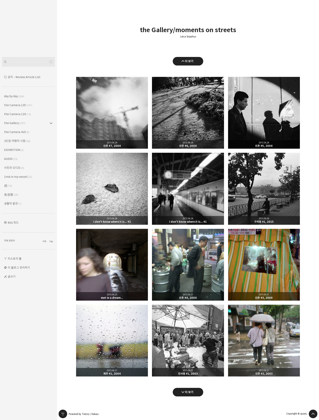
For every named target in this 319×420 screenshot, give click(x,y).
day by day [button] (14, 96)
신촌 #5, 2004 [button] (264, 113)
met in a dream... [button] (112, 265)
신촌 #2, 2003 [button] (264, 340)
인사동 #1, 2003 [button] (188, 340)
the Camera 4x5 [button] (16, 132)
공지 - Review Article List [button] (24, 77)
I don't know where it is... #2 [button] (112, 189)
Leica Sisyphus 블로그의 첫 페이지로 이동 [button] (28, 28)
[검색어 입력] (28, 62)
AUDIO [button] (10, 159)
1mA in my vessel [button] (18, 177)
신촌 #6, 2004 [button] (188, 113)
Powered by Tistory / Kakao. (84, 414)
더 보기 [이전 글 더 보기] (189, 61)
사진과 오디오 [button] (14, 168)
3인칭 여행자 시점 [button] (17, 141)
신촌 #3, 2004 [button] (264, 265)
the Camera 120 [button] (17, 114)
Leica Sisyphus (188, 36)
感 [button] (8, 186)
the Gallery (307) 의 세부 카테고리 (51, 123)
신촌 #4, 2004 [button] (188, 265)
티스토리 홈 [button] (15, 259)
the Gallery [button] (14, 123)
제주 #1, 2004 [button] (112, 340)
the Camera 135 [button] (18, 105)
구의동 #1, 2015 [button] (264, 189)
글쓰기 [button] (12, 276)
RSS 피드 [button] (13, 223)
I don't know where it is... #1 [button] (188, 189)
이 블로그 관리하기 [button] (19, 267)
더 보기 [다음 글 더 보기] (189, 392)
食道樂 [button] (11, 194)
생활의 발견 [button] (12, 203)
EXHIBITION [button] (14, 150)
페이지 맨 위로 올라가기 (313, 414)
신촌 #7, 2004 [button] (112, 113)
